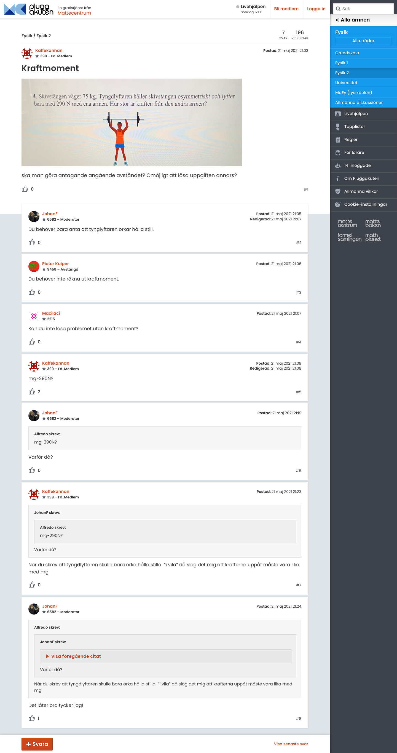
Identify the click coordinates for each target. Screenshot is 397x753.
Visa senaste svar (291, 743)
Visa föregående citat (76, 656)
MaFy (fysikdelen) (353, 93)
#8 (298, 718)
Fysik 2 (43, 36)
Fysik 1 (341, 63)
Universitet (346, 83)
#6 (298, 470)
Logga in (316, 9)
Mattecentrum (74, 12)
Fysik (27, 36)
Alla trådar (363, 41)
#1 (306, 189)
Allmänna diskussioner (359, 103)
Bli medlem (286, 9)
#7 (298, 585)
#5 (298, 392)
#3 (298, 292)
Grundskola (347, 53)
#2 (298, 243)
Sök (338, 9)
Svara (40, 744)
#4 (298, 342)
